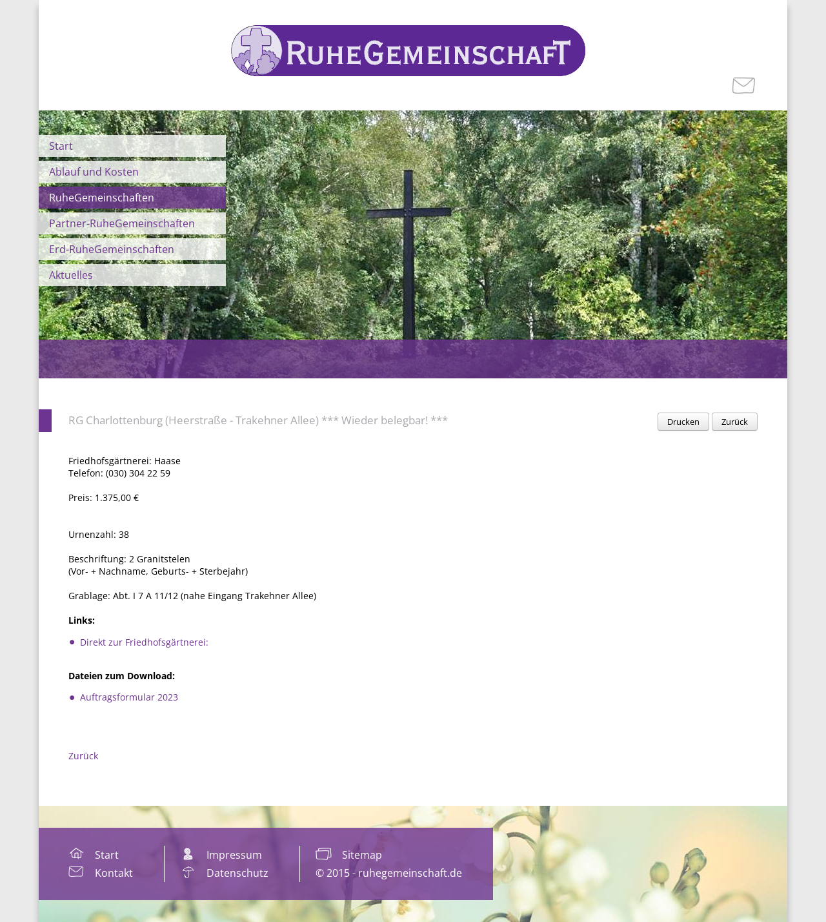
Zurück (734, 421)
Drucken (683, 421)
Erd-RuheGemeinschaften (111, 249)
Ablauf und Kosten (94, 172)
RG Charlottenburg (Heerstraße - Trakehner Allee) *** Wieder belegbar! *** (258, 420)
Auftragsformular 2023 (129, 697)
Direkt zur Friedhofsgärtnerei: (144, 642)
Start (61, 146)
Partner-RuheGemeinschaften (122, 223)
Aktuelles (71, 275)
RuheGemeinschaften (101, 197)
